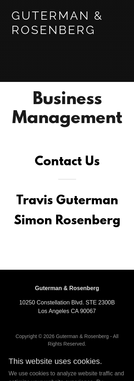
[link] (67, 32)
